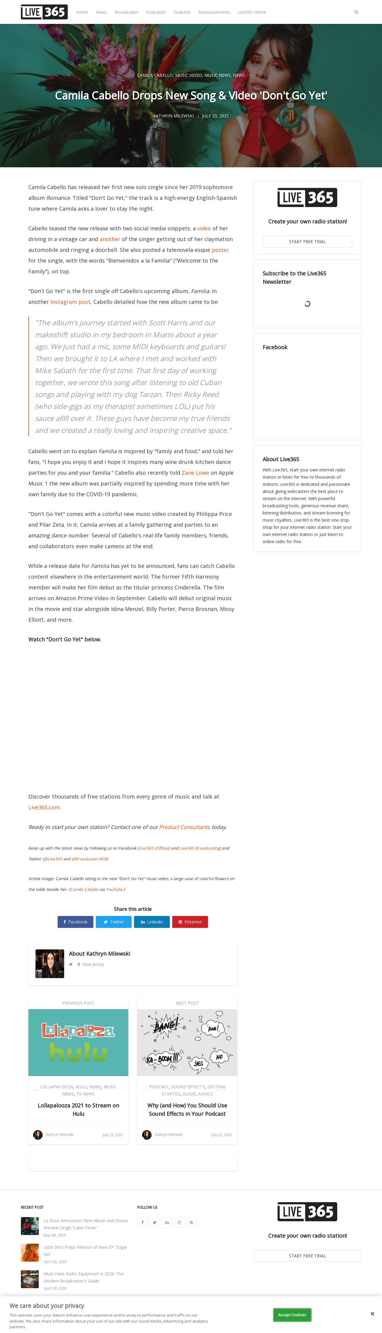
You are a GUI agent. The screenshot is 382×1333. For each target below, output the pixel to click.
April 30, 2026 (55, 1261)
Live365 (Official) (154, 848)
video (204, 228)
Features (182, 12)
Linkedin (152, 922)
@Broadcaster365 (89, 859)
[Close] (372, 1313)
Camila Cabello (155, 75)
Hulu (81, 1087)
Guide (189, 1094)
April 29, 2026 (55, 1288)
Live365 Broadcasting (199, 848)
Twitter (114, 922)
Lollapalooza (56, 1087)
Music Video (188, 75)
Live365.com (44, 807)
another (110, 239)
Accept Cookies (292, 1314)
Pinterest (190, 922)
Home (82, 12)
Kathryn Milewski (108, 953)
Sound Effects (188, 1087)
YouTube (114, 889)
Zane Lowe (195, 472)
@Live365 (53, 859)
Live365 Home (252, 12)
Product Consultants (184, 827)
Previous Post (78, 1003)
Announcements (214, 12)
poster (220, 249)
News (101, 12)
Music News (217, 75)
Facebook (75, 922)
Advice (205, 1094)
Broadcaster (126, 12)
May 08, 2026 (55, 1235)
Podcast (159, 1087)
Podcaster (156, 12)
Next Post (187, 1003)
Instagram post (70, 301)
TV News (85, 1094)
